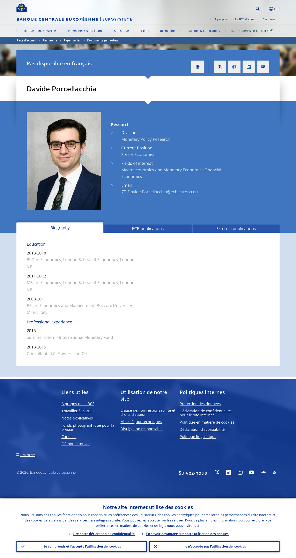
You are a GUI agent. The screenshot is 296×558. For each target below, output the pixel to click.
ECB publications (148, 228)
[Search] (233, 8)
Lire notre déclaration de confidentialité (104, 533)
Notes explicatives (77, 418)
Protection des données (200, 403)
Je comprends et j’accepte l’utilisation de (81, 546)
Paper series (72, 40)
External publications (236, 228)
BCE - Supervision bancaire (252, 30)
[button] (265, 8)
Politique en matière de (207, 422)
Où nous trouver (75, 443)
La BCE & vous (244, 19)
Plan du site (27, 455)
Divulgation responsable (141, 428)
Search (257, 8)
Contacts (68, 436)
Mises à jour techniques (141, 421)
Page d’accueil (26, 40)
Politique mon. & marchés (39, 31)
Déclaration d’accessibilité (202, 429)
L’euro (145, 31)
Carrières (269, 19)
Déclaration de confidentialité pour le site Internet (205, 412)
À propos (221, 19)
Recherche (167, 31)
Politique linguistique (198, 436)
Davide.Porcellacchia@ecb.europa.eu (163, 192)
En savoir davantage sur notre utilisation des (187, 533)
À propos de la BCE (77, 403)
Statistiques (122, 31)
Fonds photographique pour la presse (87, 427)
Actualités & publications (203, 31)
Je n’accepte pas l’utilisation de (214, 546)
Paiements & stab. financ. (85, 31)
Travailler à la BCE (76, 410)
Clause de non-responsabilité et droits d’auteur (147, 412)
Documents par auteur (103, 40)
